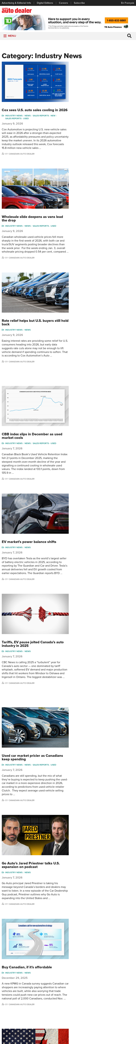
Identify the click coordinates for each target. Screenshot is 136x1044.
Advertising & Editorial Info (16, 3)
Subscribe (79, 3)
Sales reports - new (112, 73)
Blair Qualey (121, 1001)
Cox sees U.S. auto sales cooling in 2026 (98, 66)
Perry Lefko (121, 985)
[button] (12, 36)
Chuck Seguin (122, 1007)
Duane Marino (122, 991)
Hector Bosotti (100, 996)
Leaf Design (91, 1039)
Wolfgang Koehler (124, 980)
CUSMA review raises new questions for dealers (100, 631)
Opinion (51, 1001)
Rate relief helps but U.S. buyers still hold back (99, 190)
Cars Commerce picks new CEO (96, 748)
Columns (52, 980)
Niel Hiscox (98, 1018)
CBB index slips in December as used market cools (100, 257)
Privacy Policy (68, 1035)
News (96, 73)
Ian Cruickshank (101, 1001)
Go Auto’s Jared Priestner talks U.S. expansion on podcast (99, 507)
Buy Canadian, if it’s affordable (95, 563)
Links (4, 991)
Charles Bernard (101, 991)
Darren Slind (121, 1012)
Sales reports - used (85, 76)
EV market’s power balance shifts (97, 316)
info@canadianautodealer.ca (89, 960)
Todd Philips (121, 996)
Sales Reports (77, 980)
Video (72, 996)
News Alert (53, 996)
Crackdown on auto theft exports (97, 690)
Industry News (81, 73)
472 (100, 816)
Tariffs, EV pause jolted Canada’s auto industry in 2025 (101, 376)
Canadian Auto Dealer (90, 111)
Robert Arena (99, 985)
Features (52, 985)
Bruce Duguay (100, 1007)
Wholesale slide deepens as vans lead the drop (100, 129)
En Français (127, 2)
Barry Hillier (98, 1012)
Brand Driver (76, 985)
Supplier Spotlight (79, 991)
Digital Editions (45, 3)
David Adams (99, 980)
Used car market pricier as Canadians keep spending (100, 446)
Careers (63, 3)
